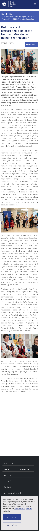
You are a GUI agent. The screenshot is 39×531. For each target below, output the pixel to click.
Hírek (11, 14)
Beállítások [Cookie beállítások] (12, 525)
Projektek (8, 481)
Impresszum (9, 475)
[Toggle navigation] (35, 4)
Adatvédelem (9, 463)
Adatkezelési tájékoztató (23, 509)
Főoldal (4, 14)
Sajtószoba (8, 487)
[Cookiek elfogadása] (12, 517)
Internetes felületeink (12, 493)
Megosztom (31, 44)
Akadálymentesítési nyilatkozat (16, 469)
